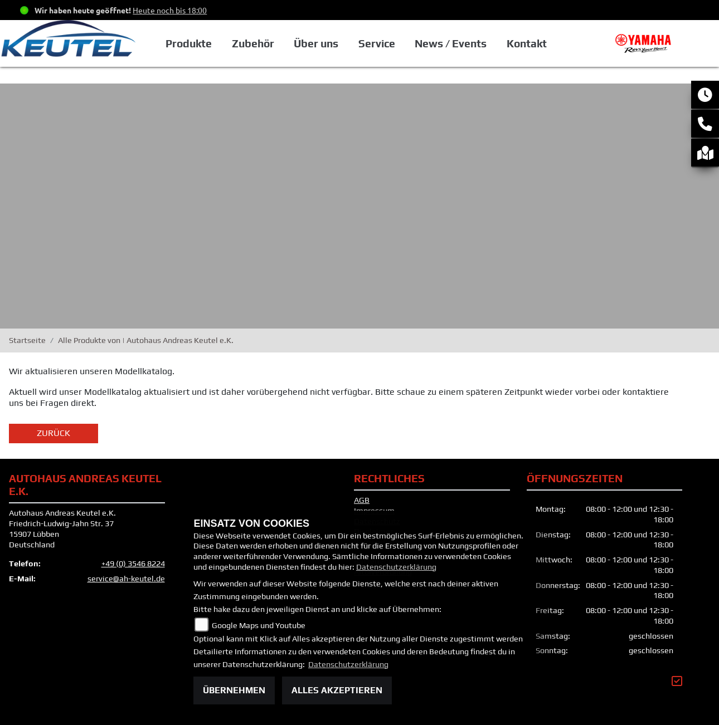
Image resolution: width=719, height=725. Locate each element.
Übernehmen (234, 690)
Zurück (53, 433)
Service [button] (376, 43)
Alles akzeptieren (337, 690)
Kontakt (527, 43)
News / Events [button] (451, 43)
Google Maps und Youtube (258, 625)
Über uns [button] (316, 43)
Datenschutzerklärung (396, 566)
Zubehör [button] (253, 43)
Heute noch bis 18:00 (170, 10)
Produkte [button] (189, 43)
